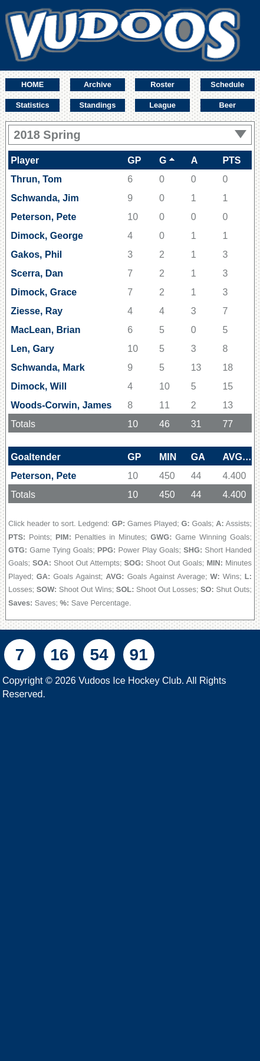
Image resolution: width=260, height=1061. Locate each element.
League (162, 105)
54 (99, 655)
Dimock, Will (39, 386)
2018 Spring (130, 134)
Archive (97, 84)
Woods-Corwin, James (61, 405)
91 (139, 655)
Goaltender (35, 457)
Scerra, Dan (37, 273)
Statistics (33, 105)
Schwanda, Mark (47, 367)
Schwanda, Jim (45, 198)
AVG (237, 457)
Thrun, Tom (36, 179)
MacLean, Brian (45, 330)
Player (25, 160)
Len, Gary (32, 349)
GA (198, 457)
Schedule (227, 84)
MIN (167, 457)
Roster (162, 84)
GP (134, 160)
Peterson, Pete (43, 217)
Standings (97, 105)
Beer (227, 105)
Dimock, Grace (44, 292)
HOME (32, 84)
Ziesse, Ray (36, 311)
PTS (231, 160)
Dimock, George (47, 236)
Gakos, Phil (36, 255)
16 (59, 655)
